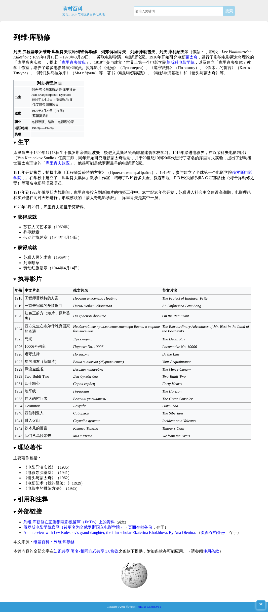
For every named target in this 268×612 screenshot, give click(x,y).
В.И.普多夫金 (138, 178)
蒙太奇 (191, 57)
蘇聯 (35, 116)
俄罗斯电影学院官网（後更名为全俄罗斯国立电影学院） (73, 527)
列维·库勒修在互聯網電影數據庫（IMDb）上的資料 (69, 522)
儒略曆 (60, 99)
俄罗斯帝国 (40, 105)
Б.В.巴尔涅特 (185, 178)
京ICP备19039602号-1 (149, 606)
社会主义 (203, 192)
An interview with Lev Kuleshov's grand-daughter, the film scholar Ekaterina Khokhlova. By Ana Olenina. (109, 532)
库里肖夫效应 (74, 62)
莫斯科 (44, 116)
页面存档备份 (140, 527)
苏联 (101, 57)
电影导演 (113, 57)
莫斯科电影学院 (180, 62)
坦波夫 (54, 105)
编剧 (51, 122)
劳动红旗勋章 (35, 237)
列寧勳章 (31, 232)
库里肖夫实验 (29, 62)
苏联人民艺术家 (37, 227)
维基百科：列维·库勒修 (54, 542)
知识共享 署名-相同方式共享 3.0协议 (86, 551)
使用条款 (211, 551)
